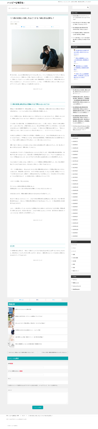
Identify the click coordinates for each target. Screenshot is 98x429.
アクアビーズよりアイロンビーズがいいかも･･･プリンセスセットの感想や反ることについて (81, 127)
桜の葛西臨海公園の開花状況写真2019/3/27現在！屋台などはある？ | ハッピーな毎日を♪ (81, 102)
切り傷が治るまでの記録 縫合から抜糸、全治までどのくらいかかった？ (81, 52)
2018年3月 (75, 157)
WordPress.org (76, 289)
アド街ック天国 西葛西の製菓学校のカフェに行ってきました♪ (54, 352)
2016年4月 (75, 210)
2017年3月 (75, 174)
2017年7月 (75, 164)
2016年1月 (75, 219)
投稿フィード (76, 282)
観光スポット (76, 270)
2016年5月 (75, 206)
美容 (74, 267)
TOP (13, 415)
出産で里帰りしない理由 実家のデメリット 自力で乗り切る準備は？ (29, 337)
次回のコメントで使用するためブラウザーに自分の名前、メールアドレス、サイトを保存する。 (33, 385)
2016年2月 (75, 216)
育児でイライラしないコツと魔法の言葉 (23, 309)
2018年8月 (75, 154)
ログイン (75, 279)
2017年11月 (75, 161)
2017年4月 (75, 170)
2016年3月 (75, 213)
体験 (16, 23)
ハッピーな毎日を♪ (16, 2)
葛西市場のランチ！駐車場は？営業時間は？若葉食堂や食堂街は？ (81, 67)
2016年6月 (75, 203)
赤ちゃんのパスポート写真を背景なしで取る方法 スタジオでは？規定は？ (30, 323)
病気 (74, 264)
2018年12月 (75, 148)
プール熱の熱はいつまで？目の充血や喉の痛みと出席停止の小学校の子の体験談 (81, 39)
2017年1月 (75, 180)
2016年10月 (75, 190)
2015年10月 (75, 229)
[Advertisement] (37, 93)
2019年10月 (75, 138)
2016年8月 (75, 196)
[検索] (80, 7)
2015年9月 (75, 232)
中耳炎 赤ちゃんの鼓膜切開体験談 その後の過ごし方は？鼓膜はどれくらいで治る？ (81, 75)
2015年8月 (75, 236)
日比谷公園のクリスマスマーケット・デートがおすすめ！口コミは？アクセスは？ (81, 17)
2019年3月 (75, 144)
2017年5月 (75, 167)
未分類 (74, 261)
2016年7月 (75, 200)
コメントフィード (77, 286)
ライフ (12, 23)
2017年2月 (75, 177)
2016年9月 (75, 193)
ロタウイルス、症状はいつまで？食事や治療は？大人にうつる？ (21, 352)
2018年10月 (75, 151)
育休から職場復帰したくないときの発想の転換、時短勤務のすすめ (28, 343)
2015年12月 (75, 223)
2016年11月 (75, 187)
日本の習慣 (75, 257)
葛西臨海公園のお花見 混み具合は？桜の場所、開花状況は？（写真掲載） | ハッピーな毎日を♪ (81, 121)
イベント (75, 244)
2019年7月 (75, 141)
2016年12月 (75, 183)
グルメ (74, 248)
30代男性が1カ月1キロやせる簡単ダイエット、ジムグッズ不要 (27, 330)
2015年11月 (75, 226)
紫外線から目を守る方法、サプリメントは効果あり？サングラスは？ (29, 316)
